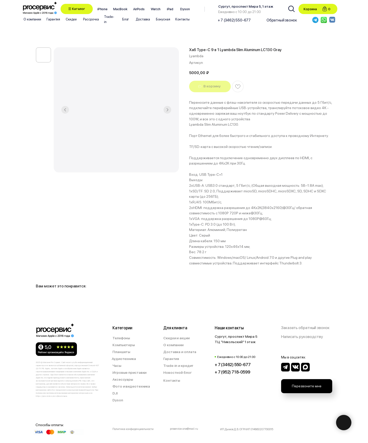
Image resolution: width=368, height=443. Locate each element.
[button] (77, 9)
